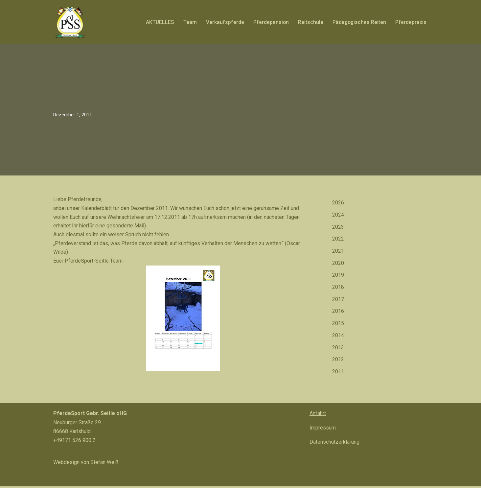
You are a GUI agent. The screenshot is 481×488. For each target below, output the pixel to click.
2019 (338, 276)
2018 (338, 289)
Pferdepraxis (410, 22)
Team (188, 22)
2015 (338, 325)
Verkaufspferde (224, 22)
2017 (338, 301)
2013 (338, 350)
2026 (338, 203)
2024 (338, 215)
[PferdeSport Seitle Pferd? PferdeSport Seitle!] (69, 22)
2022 (338, 240)
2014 (338, 337)
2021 (338, 252)
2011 (338, 374)
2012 (338, 362)
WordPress (119, 479)
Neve (59, 479)
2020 (338, 264)
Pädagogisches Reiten (359, 22)
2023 (338, 227)
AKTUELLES (158, 22)
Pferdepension (270, 22)
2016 (338, 313)
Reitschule (309, 22)
